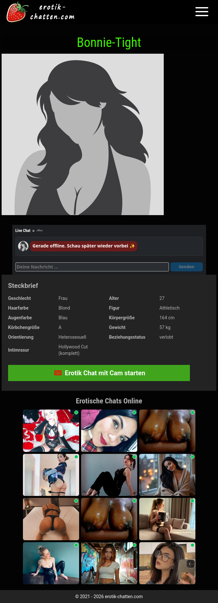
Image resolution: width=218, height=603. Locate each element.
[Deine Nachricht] (92, 266)
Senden (186, 266)
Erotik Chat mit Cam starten (99, 373)
